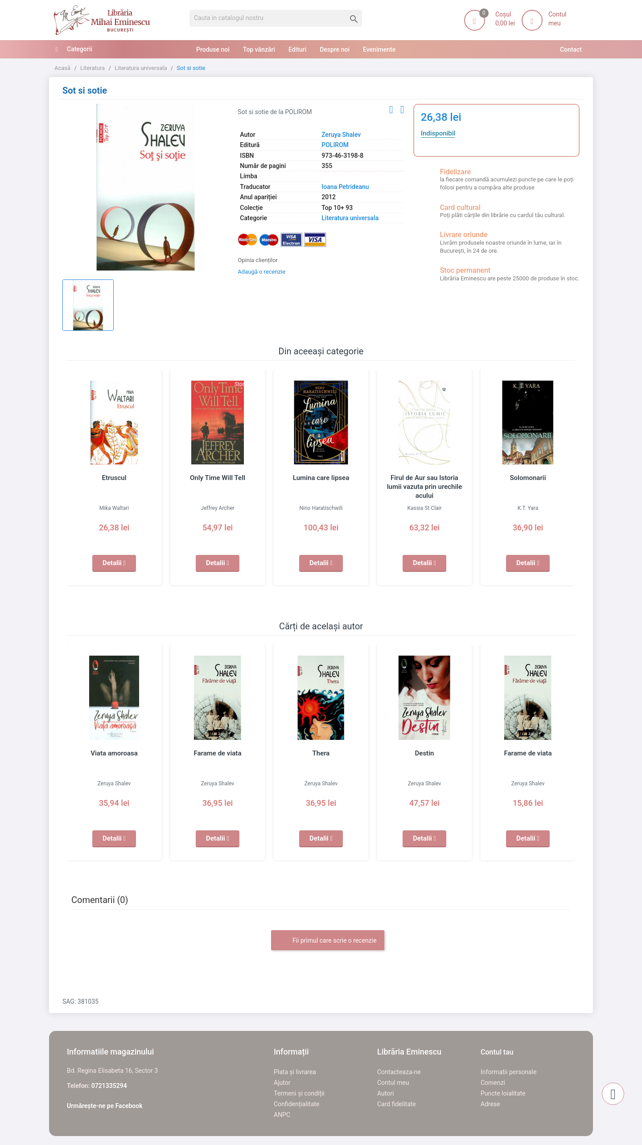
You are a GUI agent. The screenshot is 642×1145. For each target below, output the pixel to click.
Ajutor (282, 1082)
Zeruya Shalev (341, 134)
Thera (321, 753)
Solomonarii (528, 478)
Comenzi (493, 1082)
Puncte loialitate (503, 1093)
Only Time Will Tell (217, 478)
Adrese (490, 1104)
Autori (385, 1093)
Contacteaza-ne (399, 1071)
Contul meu (393, 1082)
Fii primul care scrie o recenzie (327, 940)
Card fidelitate (396, 1104)
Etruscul (114, 478)
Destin (424, 753)
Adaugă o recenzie (261, 271)
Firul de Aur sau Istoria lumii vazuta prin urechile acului (424, 487)
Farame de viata (218, 753)
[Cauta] (275, 18)
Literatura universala (350, 218)
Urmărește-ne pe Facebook (105, 1105)
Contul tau (497, 1052)
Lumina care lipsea (321, 478)
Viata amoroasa (114, 753)
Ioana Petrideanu (345, 186)
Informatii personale (508, 1071)
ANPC (282, 1114)
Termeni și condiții (299, 1093)
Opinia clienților (258, 260)
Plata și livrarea (295, 1071)
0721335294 (109, 1085)
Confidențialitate (296, 1104)
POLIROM (335, 144)
